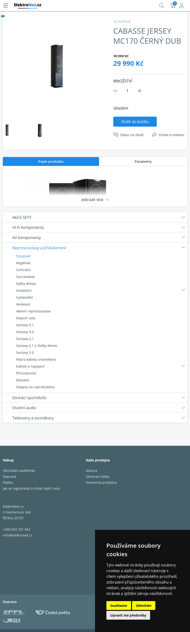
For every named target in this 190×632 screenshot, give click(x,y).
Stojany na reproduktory (35, 387)
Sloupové (23, 256)
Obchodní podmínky (19, 470)
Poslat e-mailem (171, 135)
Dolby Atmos (26, 283)
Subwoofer (24, 297)
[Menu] (5, 5)
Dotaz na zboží (132, 135)
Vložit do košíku (135, 121)
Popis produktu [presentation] (51, 161)
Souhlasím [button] (118, 605)
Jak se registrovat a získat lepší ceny (31, 488)
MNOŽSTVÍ (122, 81)
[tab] (51, 161)
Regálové (23, 263)
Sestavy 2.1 (25, 338)
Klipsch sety (25, 318)
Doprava (9, 476)
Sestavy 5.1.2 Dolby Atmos (36, 345)
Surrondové (25, 276)
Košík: (173, 5)
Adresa (91, 470)
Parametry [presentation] (143, 161)
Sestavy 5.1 (25, 325)
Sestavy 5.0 (25, 352)
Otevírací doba (97, 476)
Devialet (22, 380)
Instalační (24, 290)
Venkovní (23, 304)
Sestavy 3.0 (25, 332)
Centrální (23, 270)
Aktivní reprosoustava (33, 311)
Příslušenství (26, 373)
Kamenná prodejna (101, 482)
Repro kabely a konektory (36, 359)
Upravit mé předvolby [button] (128, 615)
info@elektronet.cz (18, 535)
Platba (8, 482)
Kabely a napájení (30, 366)
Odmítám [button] (144, 605)
